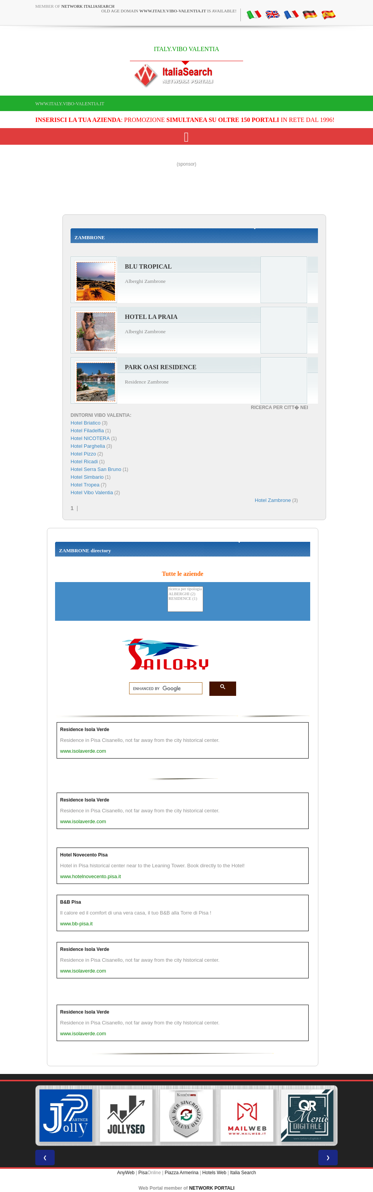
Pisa (142, 1172)
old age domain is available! (169, 11)
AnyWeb (126, 1172)
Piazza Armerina (182, 1172)
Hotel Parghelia (88, 446)
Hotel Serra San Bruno (96, 469)
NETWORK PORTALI (212, 1188)
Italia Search (243, 1172)
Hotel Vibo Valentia (92, 492)
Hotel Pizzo (83, 454)
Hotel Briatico (85, 423)
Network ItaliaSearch (87, 6)
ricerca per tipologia (185, 589)
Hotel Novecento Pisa (84, 855)
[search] (163, 688)
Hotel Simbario (87, 477)
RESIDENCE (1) (185, 598)
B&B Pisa (70, 902)
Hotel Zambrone (273, 500)
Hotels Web (214, 1172)
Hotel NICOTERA (90, 438)
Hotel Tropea (85, 485)
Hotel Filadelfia (87, 430)
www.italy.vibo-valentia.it (69, 103)
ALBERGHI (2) (185, 594)
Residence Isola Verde (84, 729)
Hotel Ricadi (84, 461)
